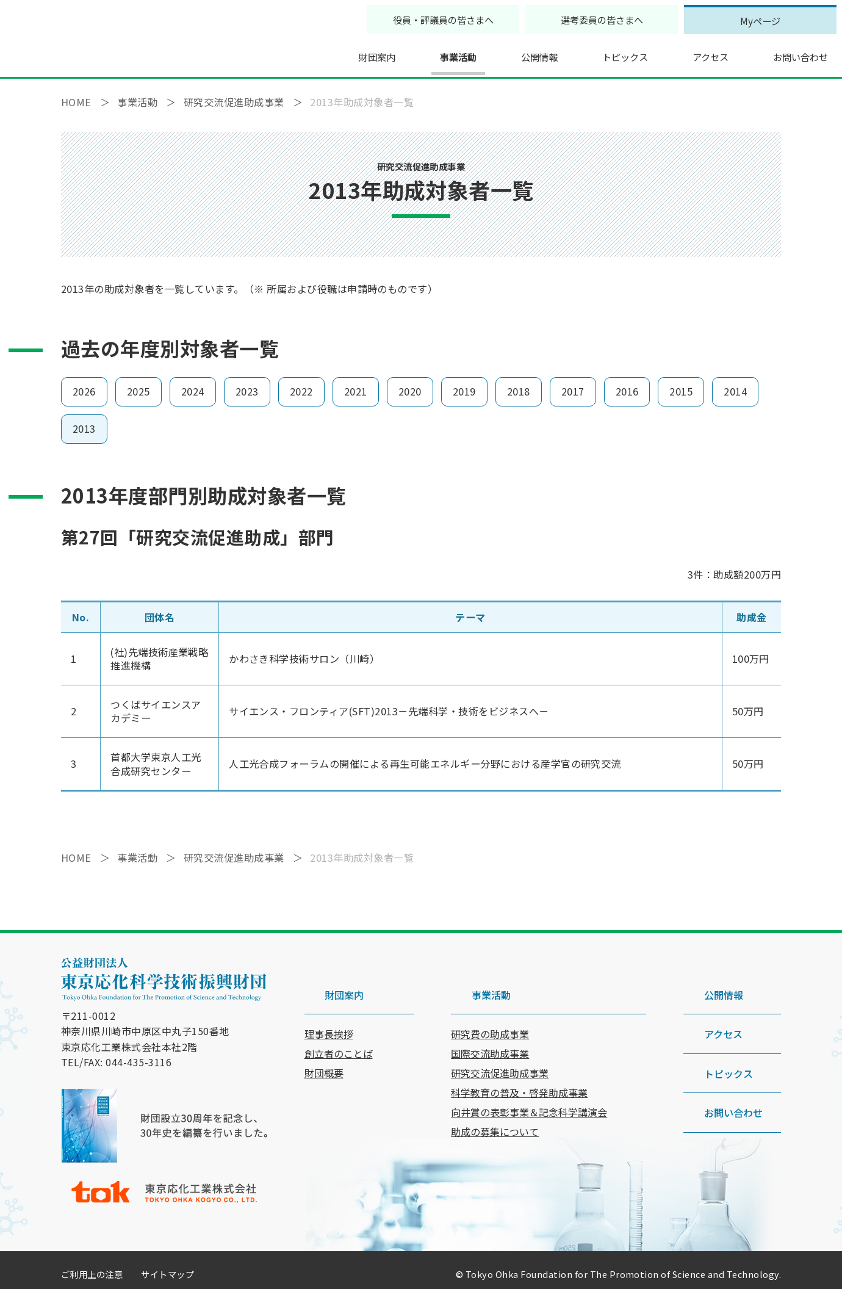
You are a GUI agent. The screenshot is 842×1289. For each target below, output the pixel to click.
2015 (681, 383)
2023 (247, 383)
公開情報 (516, 52)
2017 (573, 383)
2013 (84, 420)
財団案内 (349, 52)
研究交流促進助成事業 (500, 1044)
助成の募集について (495, 1103)
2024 (192, 383)
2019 (464, 383)
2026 (84, 383)
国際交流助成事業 (490, 1024)
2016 (627, 383)
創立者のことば (338, 1024)
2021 (355, 383)
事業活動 (432, 52)
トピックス (604, 52)
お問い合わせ (786, 52)
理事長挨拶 (328, 1005)
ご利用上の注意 (92, 1266)
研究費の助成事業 (490, 1005)
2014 (735, 383)
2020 (410, 383)
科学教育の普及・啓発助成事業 (519, 1063)
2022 (301, 383)
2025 (138, 383)
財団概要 (324, 1044)
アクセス (693, 52)
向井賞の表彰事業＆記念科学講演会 (529, 1083)
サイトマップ (167, 1266)
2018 (518, 383)
